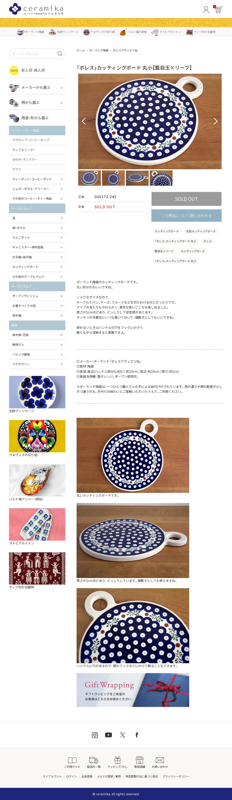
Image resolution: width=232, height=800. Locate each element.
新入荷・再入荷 (27, 71)
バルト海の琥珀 (133, 32)
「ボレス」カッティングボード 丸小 (175, 241)
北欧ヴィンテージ (64, 32)
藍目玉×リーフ (164, 251)
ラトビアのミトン (166, 32)
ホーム (81, 50)
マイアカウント (52, 776)
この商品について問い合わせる (186, 215)
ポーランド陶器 (30, 32)
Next (215, 121)
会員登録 (87, 776)
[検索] (59, 53)
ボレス (208, 241)
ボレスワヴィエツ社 (125, 50)
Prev (84, 121)
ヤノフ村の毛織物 (200, 32)
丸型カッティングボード (201, 231)
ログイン (71, 776)
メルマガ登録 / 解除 (109, 776)
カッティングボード (167, 231)
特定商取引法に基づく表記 (141, 776)
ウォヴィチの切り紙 (99, 32)
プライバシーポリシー (175, 776)
